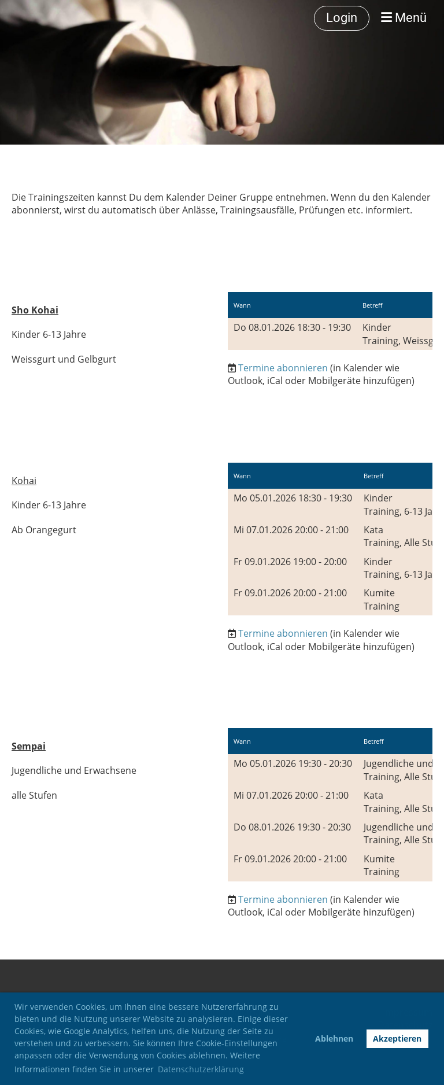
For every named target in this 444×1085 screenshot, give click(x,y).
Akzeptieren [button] (397, 1038)
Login (341, 17)
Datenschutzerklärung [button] (201, 1069)
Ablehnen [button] (334, 1038)
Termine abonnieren (283, 367)
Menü (404, 17)
